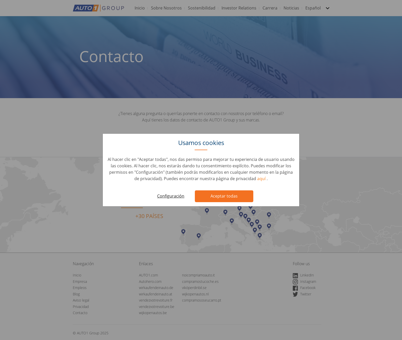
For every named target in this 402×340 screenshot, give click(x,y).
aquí (262, 178)
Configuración (170, 196)
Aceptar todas (224, 196)
